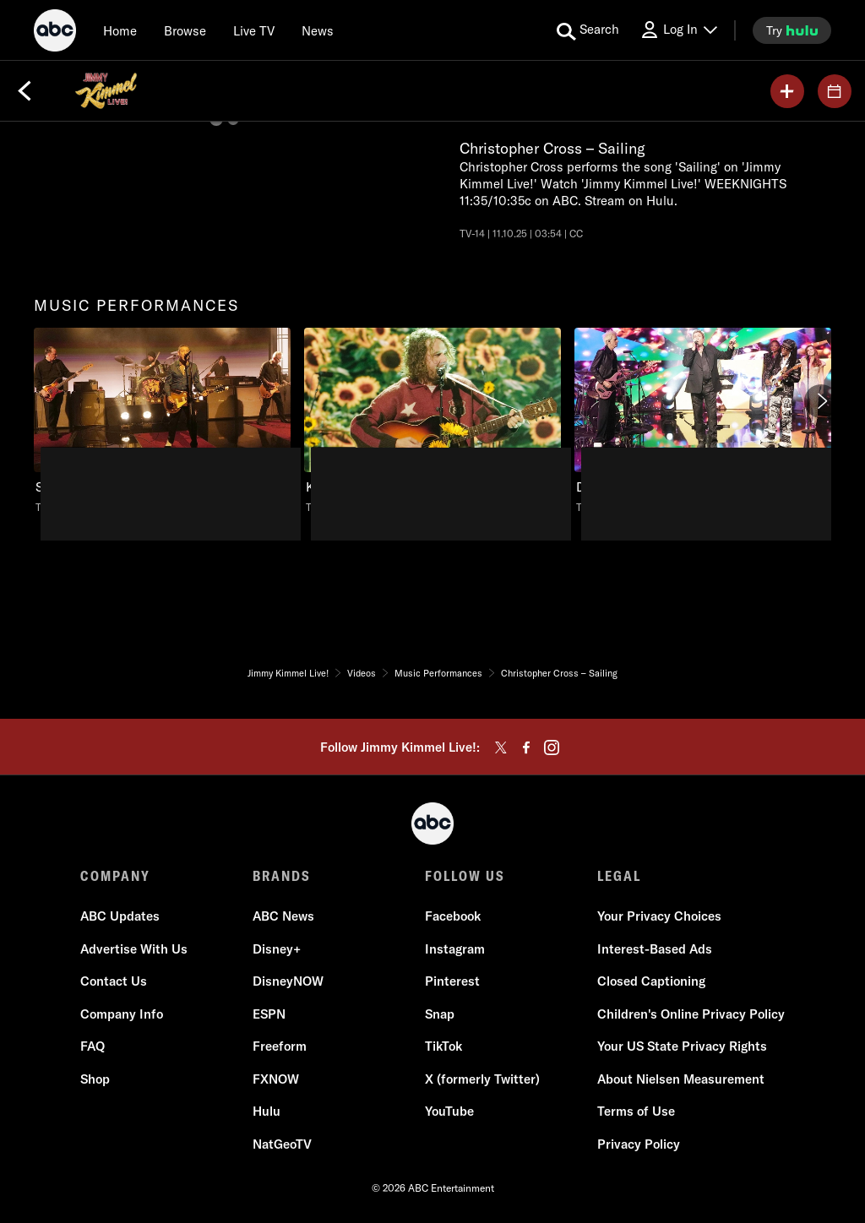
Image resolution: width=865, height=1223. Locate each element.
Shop (95, 1079)
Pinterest (452, 981)
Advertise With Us (134, 949)
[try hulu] (792, 30)
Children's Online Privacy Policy (691, 1014)
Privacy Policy (638, 1144)
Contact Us (113, 981)
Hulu (266, 1111)
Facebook (453, 916)
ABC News (283, 916)
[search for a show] (588, 30)
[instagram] (551, 747)
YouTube (449, 1111)
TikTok (443, 1046)
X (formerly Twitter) (482, 1079)
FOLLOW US (465, 875)
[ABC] (55, 33)
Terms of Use (636, 1111)
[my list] (787, 91)
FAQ (92, 1046)
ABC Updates (120, 916)
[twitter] (501, 747)
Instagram (455, 949)
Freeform (280, 1046)
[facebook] (526, 747)
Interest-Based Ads (654, 949)
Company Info (121, 1014)
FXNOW (276, 1079)
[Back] (24, 91)
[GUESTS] (834, 91)
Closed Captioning (651, 981)
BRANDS (282, 875)
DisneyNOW (288, 981)
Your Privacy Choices (659, 916)
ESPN (269, 1014)
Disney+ (277, 949)
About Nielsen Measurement (680, 1079)
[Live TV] (254, 30)
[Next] (821, 401)
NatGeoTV (282, 1144)
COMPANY (115, 875)
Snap (439, 1014)
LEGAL (619, 875)
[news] (318, 30)
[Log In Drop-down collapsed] (678, 30)
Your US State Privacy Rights (682, 1046)
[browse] (185, 30)
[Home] (120, 30)
